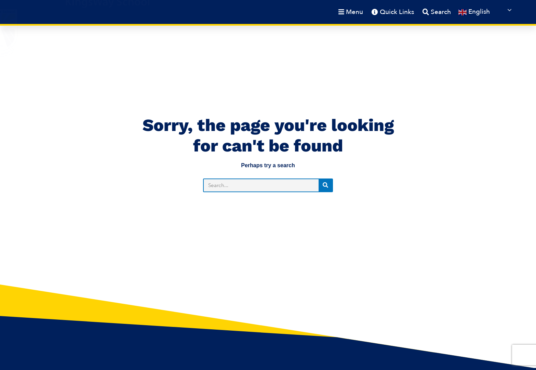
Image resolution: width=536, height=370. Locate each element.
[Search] (325, 185)
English (474, 11)
